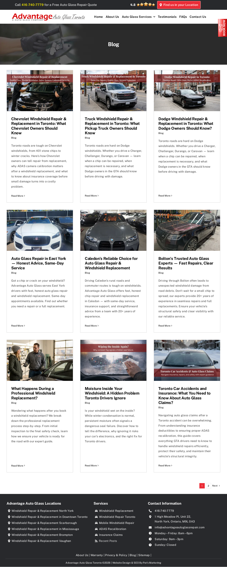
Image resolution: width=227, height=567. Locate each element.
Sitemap (144, 555)
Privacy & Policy (116, 555)
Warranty (97, 555)
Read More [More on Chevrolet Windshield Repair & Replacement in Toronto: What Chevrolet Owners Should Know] (17, 196)
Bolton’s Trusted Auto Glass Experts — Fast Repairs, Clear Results (186, 263)
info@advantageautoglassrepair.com (180, 527)
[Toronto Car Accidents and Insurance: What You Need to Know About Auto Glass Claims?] (187, 360)
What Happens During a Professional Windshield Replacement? (33, 393)
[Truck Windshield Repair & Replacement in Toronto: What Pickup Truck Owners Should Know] (113, 90)
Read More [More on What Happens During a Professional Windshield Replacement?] (17, 450)
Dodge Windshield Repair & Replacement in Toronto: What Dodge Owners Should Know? (185, 123)
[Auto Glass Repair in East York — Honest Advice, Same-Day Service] (40, 230)
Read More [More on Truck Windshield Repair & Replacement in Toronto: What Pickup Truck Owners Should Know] (91, 185)
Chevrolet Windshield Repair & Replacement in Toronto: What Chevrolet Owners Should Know (38, 125)
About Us (82, 555)
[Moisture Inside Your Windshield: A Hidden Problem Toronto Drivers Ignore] (113, 360)
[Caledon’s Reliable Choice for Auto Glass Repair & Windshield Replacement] (113, 230)
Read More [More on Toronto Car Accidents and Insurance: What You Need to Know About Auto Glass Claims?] (165, 465)
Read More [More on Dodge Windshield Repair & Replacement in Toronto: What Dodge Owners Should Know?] (164, 181)
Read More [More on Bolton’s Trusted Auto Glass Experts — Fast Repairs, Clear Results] (165, 326)
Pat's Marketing (152, 562)
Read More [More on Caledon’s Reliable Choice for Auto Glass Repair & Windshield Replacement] (91, 326)
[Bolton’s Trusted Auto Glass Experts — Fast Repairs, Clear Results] (187, 230)
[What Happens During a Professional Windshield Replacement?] (40, 360)
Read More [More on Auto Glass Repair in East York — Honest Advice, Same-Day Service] (17, 315)
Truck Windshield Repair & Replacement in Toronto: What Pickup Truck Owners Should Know (112, 125)
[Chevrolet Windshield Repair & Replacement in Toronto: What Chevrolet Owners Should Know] (40, 90)
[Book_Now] (222, 20)
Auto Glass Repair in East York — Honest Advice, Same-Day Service (38, 263)
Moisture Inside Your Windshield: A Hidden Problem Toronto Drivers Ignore (112, 393)
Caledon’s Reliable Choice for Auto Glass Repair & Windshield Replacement (111, 263)
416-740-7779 (34, 4)
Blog (13, 137)
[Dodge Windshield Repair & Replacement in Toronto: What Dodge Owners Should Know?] (187, 90)
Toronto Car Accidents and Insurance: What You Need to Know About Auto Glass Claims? (185, 395)
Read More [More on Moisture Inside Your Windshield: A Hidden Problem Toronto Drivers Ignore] (91, 450)
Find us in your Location (188, 5)
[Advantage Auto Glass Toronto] (48, 12)
